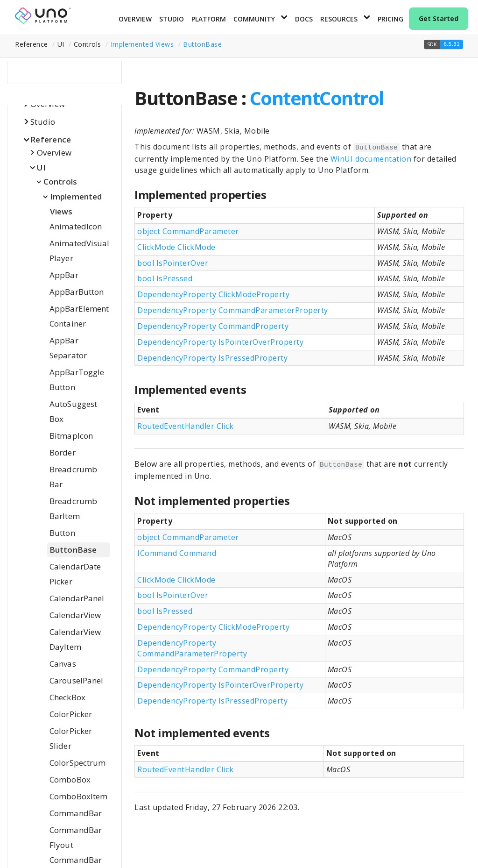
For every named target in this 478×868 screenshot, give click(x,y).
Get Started (438, 18)
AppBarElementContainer (79, 316)
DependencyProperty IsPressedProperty (212, 358)
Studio (171, 18)
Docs (304, 18)
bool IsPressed (164, 278)
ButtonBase (202, 44)
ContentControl (317, 98)
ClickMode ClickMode (176, 247)
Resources (339, 18)
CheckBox (67, 697)
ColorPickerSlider (70, 738)
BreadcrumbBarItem (73, 508)
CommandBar (75, 813)
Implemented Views (142, 44)
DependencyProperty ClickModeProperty (213, 294)
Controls (60, 181)
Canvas (62, 663)
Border (62, 452)
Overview (135, 18)
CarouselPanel (76, 680)
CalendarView (75, 615)
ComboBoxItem (78, 796)
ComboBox (70, 779)
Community (254, 18)
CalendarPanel (76, 598)
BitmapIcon (71, 435)
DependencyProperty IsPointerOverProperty (220, 342)
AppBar (63, 275)
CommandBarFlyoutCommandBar (75, 845)
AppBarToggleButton (76, 379)
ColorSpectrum (77, 762)
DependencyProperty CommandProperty (212, 326)
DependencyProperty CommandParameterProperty (232, 310)
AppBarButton (76, 291)
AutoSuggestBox (73, 411)
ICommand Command (176, 553)
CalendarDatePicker (75, 574)
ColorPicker (70, 714)
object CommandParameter (188, 231)
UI (41, 167)
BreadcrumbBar (73, 477)
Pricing (390, 18)
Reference (50, 139)
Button (62, 532)
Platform (208, 18)
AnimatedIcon (75, 226)
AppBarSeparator (68, 348)
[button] (443, 44)
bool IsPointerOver (172, 263)
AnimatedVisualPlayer (79, 250)
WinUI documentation (371, 159)
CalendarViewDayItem (75, 639)
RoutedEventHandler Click (185, 426)
